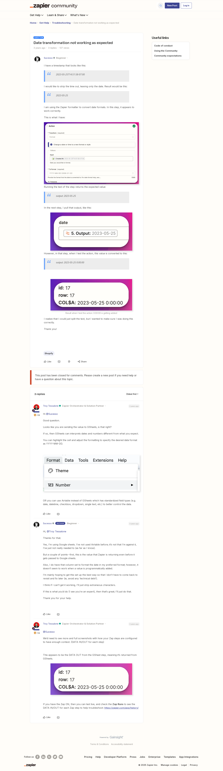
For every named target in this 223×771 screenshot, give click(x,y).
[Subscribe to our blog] (49, 757)
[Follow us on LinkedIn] (43, 757)
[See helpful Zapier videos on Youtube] (61, 757)
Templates (170, 756)
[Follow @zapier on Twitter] (55, 757)
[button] (172, 5)
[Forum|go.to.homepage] (54, 5)
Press (133, 756)
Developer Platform (115, 756)
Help (98, 756)
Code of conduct (163, 45)
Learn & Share (57, 15)
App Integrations (188, 756)
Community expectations (168, 55)
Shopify (49, 353)
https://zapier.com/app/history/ (121, 707)
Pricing (88, 756)
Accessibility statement (122, 744)
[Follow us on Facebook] (37, 757)
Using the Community (165, 50)
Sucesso (48, 58)
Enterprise (154, 756)
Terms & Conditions (99, 744)
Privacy (194, 765)
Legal (184, 765)
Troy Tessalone (50, 405)
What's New (79, 15)
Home (33, 22)
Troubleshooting (61, 22)
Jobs (142, 756)
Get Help (37, 15)
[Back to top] (217, 740)
